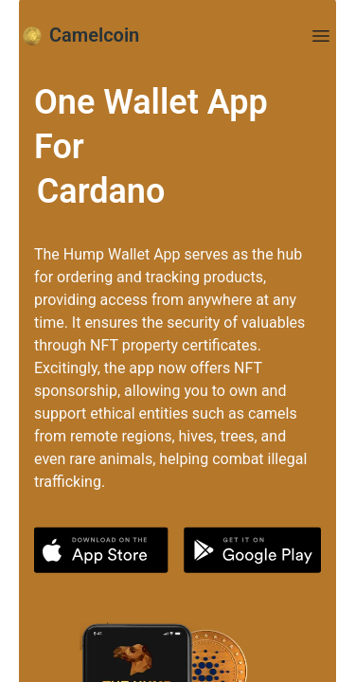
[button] (101, 550)
